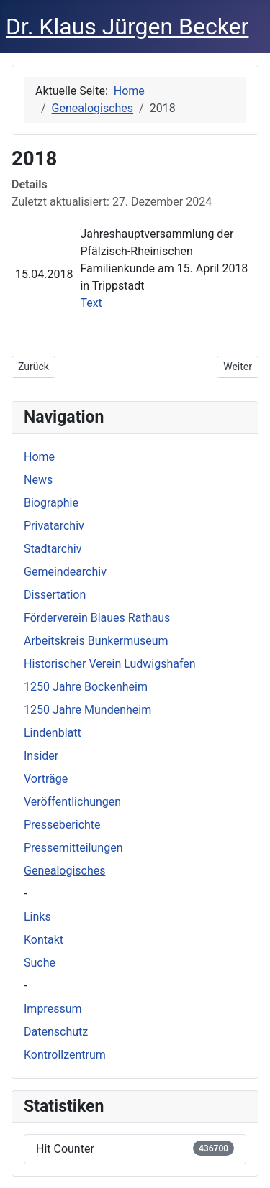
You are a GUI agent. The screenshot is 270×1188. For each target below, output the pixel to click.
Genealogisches (64, 871)
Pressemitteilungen (73, 848)
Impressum (53, 1009)
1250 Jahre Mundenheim (87, 710)
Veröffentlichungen (72, 802)
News (38, 480)
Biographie (51, 503)
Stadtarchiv (53, 549)
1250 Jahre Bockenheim (86, 687)
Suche (39, 963)
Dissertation (55, 595)
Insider (41, 756)
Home (39, 457)
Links (37, 917)
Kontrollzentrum (65, 1055)
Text (91, 303)
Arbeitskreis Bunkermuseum (96, 641)
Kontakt (43, 940)
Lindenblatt (52, 733)
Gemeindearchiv (65, 572)
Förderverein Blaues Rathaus (97, 618)
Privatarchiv (54, 526)
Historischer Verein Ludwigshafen (110, 664)
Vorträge (46, 779)
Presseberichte (62, 825)
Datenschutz (56, 1032)
